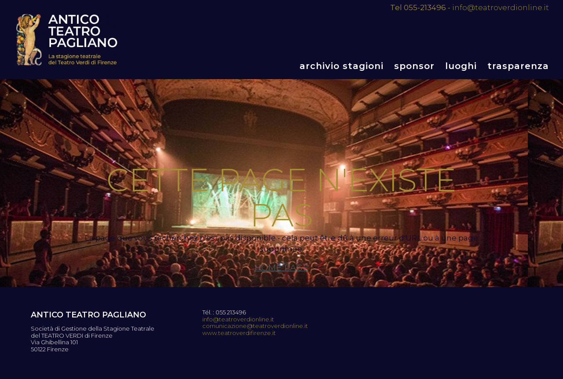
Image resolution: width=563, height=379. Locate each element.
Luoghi (461, 66)
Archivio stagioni (342, 66)
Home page (282, 268)
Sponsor (414, 66)
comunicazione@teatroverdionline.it (255, 326)
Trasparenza (518, 66)
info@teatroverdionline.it (500, 7)
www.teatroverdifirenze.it (239, 333)
